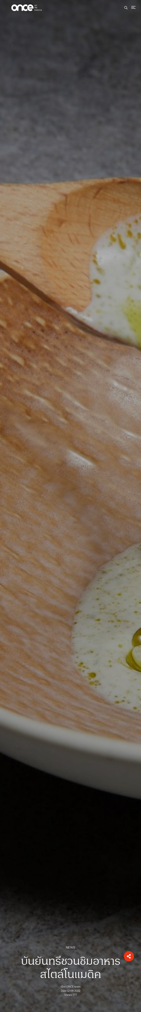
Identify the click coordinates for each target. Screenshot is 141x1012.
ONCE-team (73, 987)
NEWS (70, 947)
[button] (129, 956)
